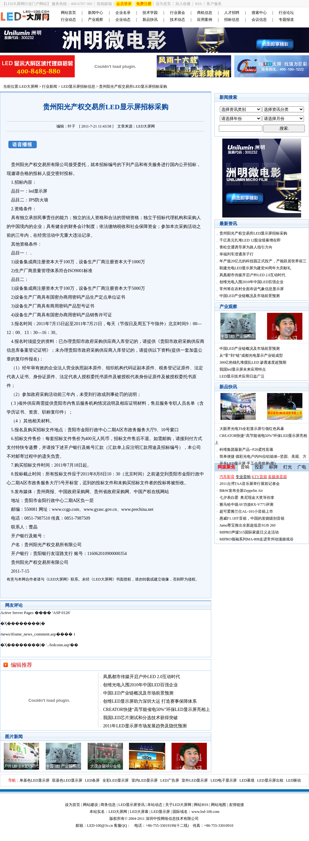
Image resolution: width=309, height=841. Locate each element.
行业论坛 (286, 12)
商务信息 (108, 804)
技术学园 (150, 12)
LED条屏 (92, 780)
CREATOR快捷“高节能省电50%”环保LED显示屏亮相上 (156, 709)
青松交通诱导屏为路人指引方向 (245, 247)
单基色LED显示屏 (35, 780)
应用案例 (204, 19)
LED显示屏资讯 (132, 804)
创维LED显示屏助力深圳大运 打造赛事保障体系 (150, 701)
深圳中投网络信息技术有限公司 (172, 818)
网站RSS (201, 804)
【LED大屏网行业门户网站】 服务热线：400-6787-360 (47, 4)
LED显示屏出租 (270, 780)
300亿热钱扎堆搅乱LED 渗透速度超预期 (252, 362)
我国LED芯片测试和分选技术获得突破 (140, 717)
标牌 (273, 467)
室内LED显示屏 (144, 780)
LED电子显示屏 (224, 780)
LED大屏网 (28, 86)
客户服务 (214, 4)
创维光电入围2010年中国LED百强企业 (140, 685)
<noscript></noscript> (105, 633)
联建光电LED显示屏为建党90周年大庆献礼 (255, 268)
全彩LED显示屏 (115, 780)
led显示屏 (38, 191)
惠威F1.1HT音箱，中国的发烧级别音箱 (251, 518)
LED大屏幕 (139, 811)
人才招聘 (231, 12)
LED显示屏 (160, 811)
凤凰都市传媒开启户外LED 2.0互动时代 (141, 676)
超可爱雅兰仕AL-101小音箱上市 (246, 511)
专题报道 (286, 19)
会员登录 (123, 4)
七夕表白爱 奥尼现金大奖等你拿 (246, 497)
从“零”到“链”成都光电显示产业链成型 (251, 355)
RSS (198, 4)
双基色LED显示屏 (67, 780)
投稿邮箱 (104, 4)
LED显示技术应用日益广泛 (242, 376)
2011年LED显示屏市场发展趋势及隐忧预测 (145, 726)
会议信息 (259, 19)
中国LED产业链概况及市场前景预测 (138, 693)
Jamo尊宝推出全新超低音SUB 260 (247, 525)
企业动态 (123, 19)
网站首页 (68, 12)
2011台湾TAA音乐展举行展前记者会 (249, 483)
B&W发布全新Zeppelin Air (241, 490)
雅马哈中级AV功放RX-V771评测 (246, 504)
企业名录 (123, 12)
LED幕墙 (247, 780)
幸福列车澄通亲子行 (236, 254)
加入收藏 (182, 4)
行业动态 (68, 19)
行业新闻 (49, 86)
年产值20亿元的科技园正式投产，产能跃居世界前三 (262, 261)
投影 (259, 467)
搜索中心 (259, 12)
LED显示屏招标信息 (78, 86)
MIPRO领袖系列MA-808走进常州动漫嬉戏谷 (256, 539)
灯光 (287, 467)
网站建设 (90, 804)
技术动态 (177, 19)
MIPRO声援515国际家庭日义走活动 (249, 532)
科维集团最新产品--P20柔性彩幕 (246, 449)
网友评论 (14, 605)
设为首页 (163, 4)
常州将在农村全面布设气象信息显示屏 (251, 289)
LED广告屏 (169, 780)
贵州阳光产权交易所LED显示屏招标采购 (253, 233)
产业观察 (95, 19)
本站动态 (154, 804)
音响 (245, 467)
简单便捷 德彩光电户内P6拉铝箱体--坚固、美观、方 (262, 456)
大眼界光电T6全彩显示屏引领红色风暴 (251, 428)
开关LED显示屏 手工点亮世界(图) (247, 463)
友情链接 (236, 804)
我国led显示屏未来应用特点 (242, 369)
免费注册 (143, 4)
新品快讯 (150, 19)
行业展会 (177, 12)
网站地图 (218, 804)
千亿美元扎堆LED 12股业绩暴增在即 (250, 240)
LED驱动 (293, 780)
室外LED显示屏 (195, 780)
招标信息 (231, 19)
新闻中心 (95, 12)
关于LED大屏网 (178, 804)
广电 (301, 467)
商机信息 (204, 12)
